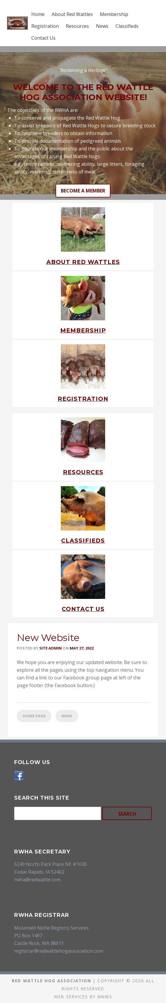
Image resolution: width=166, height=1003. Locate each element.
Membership (114, 14)
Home (38, 14)
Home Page (34, 716)
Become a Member (83, 190)
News (102, 26)
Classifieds (127, 26)
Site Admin (50, 648)
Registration (45, 26)
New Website (48, 637)
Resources (77, 26)
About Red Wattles (72, 14)
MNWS (104, 996)
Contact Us (43, 38)
